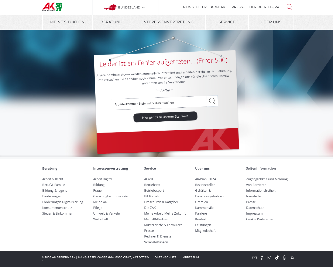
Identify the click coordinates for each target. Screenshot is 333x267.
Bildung (98, 185)
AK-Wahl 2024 (205, 179)
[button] (289, 6)
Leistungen (203, 225)
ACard (148, 179)
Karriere (201, 213)
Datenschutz (255, 207)
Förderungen (51, 196)
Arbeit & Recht (52, 179)
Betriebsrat (152, 185)
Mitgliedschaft (205, 230)
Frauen (98, 190)
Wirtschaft (100, 219)
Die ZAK (150, 207)
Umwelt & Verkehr (106, 213)
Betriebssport (154, 190)
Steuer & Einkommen (57, 213)
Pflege (97, 207)
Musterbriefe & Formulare (163, 225)
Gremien (201, 202)
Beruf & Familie (53, 185)
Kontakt (219, 7)
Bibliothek (151, 196)
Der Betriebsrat (265, 7)
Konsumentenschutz (57, 207)
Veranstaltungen (156, 242)
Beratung (111, 22)
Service (227, 22)
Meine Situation (67, 22)
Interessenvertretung (168, 22)
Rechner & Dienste (157, 236)
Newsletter (195, 7)
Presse (238, 7)
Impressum (254, 213)
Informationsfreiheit (260, 190)
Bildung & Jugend (55, 190)
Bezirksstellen (205, 185)
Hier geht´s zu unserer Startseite (165, 116)
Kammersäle (204, 207)
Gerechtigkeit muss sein (110, 196)
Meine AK (100, 202)
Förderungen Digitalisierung (62, 202)
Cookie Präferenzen (260, 219)
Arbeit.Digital (102, 179)
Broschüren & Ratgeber (161, 202)
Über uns (271, 22)
